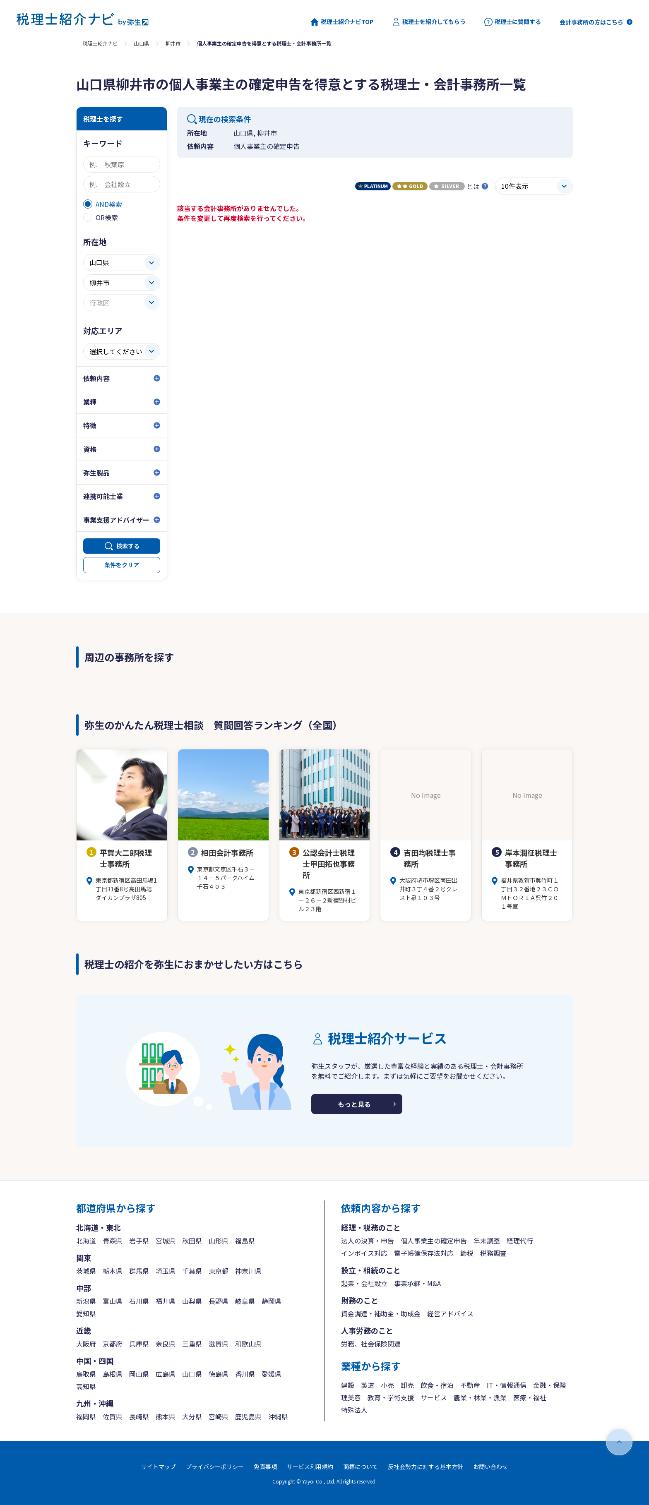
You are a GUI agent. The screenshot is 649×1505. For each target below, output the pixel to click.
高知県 (86, 1386)
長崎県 (139, 1416)
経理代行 (520, 1241)
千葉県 (192, 1271)
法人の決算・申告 (367, 1241)
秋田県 (192, 1241)
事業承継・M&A (417, 1283)
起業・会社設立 (364, 1283)
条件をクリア (121, 565)
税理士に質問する (512, 22)
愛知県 (86, 1313)
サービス (434, 1397)
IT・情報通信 (506, 1385)
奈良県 (165, 1344)
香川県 (245, 1374)
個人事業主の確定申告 (434, 1241)
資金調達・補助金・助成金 (381, 1313)
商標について (360, 1466)
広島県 (165, 1374)
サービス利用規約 (310, 1466)
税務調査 (493, 1253)
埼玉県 (165, 1271)
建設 (347, 1385)
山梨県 (192, 1301)
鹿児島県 (248, 1416)
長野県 (218, 1301)
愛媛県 (271, 1374)
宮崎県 (218, 1416)
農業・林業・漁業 (480, 1397)
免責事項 (265, 1466)
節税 (467, 1253)
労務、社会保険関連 (371, 1344)
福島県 (245, 1241)
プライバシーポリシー (215, 1466)
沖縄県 (278, 1416)
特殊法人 (354, 1410)
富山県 (113, 1301)
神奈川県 (248, 1271)
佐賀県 (113, 1416)
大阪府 (86, 1344)
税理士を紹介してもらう (429, 22)
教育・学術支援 (391, 1397)
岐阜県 (245, 1301)
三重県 (192, 1344)
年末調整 (487, 1241)
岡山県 (139, 1374)
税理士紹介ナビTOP (341, 22)
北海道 (86, 1241)
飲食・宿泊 (437, 1385)
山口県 (141, 43)
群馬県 (139, 1271)
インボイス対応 (364, 1253)
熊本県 (165, 1416)
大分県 (192, 1416)
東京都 (218, 1271)
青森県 (113, 1241)
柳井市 (173, 43)
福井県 (165, 1301)
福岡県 (86, 1416)
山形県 (218, 1241)
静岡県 (271, 1301)
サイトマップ (158, 1466)
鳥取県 (86, 1374)
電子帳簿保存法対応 (424, 1253)
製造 (367, 1385)
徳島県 (218, 1374)
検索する (127, 546)
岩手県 (139, 1241)
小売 (387, 1385)
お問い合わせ (490, 1466)
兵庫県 (139, 1344)
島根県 (113, 1374)
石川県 (139, 1301)
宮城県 (165, 1241)
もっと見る (354, 1104)
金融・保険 (549, 1385)
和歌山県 (248, 1344)
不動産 (470, 1385)
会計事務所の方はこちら (591, 22)
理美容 (351, 1397)
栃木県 (113, 1271)
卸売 (407, 1385)
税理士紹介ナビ (100, 43)
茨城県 (86, 1271)
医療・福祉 (529, 1397)
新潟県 (86, 1301)
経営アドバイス (450, 1313)
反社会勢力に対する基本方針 (425, 1466)
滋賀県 (218, 1344)
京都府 (113, 1344)
